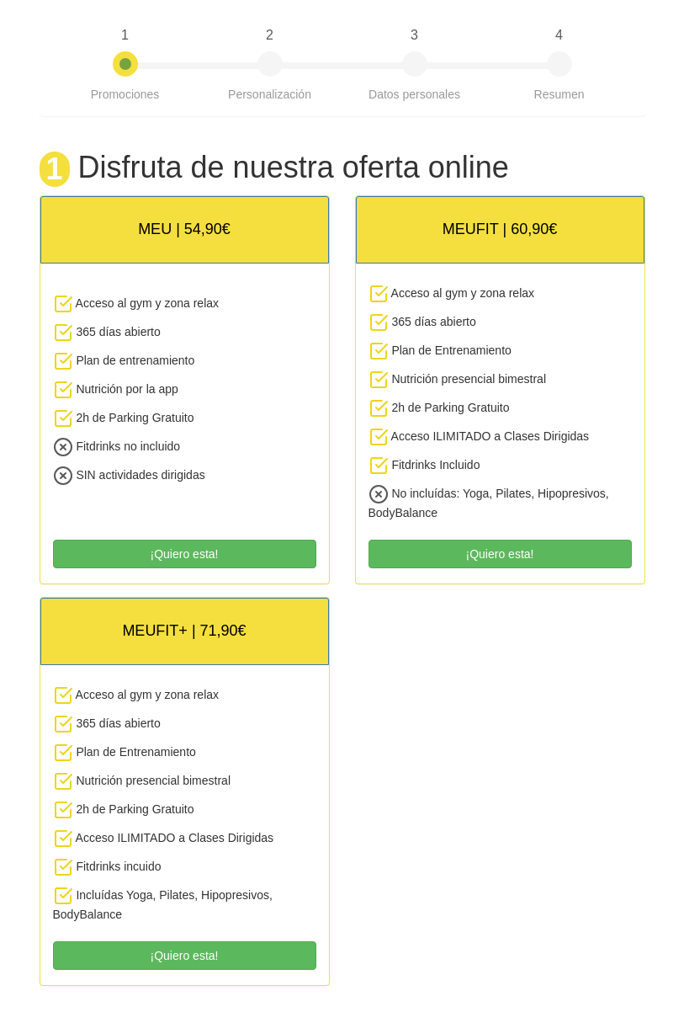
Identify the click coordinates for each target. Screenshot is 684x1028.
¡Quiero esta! (185, 554)
